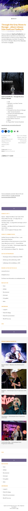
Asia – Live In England (6, 230)
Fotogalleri (5, 298)
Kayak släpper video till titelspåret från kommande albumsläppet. (22, 139)
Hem (4, 286)
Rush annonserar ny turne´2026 (18, 241)
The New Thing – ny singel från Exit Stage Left (13, 222)
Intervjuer (5, 295)
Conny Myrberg (10, 31)
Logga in (5, 309)
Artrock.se (14, 4)
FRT (17, 508)
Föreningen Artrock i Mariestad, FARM (12, 256)
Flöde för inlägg (7, 312)
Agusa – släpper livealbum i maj (9, 216)
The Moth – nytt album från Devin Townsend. (12, 226)
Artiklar (4, 289)
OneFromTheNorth (10, 151)
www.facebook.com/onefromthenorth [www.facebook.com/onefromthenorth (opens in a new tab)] (11, 125)
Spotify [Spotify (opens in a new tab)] (11, 42)
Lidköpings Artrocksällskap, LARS (11, 263)
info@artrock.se (5, 274)
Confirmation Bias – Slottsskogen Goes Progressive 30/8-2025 (11, 443)
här (24, 278)
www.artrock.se (5, 271)
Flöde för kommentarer (9, 315)
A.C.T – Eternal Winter (17, 243)
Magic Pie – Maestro (18, 249)
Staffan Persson (5, 237)
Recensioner (6, 292)
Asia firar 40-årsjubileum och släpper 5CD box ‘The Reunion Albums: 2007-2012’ (6, 141)
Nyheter (10, 149)
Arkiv (4, 301)
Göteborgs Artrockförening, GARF (11, 260)
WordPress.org (7, 318)
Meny (15, 18)
